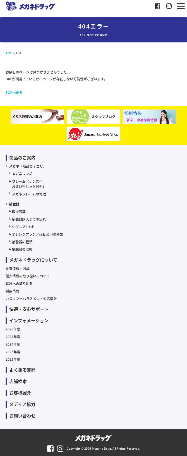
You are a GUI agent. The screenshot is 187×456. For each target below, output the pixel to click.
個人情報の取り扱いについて (28, 276)
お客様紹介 (20, 393)
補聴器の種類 (22, 241)
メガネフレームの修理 (29, 194)
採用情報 (12, 291)
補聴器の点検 (22, 249)
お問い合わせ (22, 416)
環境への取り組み (19, 283)
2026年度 (13, 329)
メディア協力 (22, 404)
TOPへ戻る (14, 92)
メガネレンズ (22, 173)
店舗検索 (18, 381)
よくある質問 (22, 370)
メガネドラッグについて (33, 260)
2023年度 (13, 351)
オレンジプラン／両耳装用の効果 (37, 234)
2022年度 (13, 359)
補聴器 (14, 204)
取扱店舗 (19, 211)
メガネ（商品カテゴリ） (28, 166)
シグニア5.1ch (23, 226)
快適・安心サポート (29, 309)
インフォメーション (28, 321)
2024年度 (13, 344)
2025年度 (13, 336)
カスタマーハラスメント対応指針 (31, 298)
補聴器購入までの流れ (29, 219)
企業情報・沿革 (17, 268)
